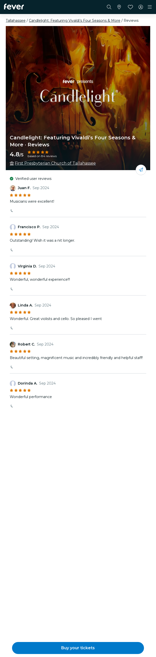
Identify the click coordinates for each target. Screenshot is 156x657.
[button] (78, 648)
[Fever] (14, 7)
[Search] (109, 7)
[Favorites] (130, 7)
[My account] (140, 7)
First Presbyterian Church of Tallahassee (55, 163)
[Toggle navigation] (149, 7)
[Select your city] (119, 7)
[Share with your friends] (141, 170)
